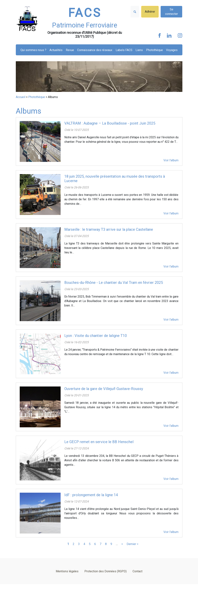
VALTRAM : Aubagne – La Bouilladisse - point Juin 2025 (109, 123)
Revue (70, 50)
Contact (137, 571)
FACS (84, 13)
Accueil (20, 97)
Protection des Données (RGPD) (105, 571)
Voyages (172, 50)
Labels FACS (124, 50)
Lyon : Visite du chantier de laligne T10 (95, 335)
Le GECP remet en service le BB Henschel (98, 442)
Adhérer (150, 11)
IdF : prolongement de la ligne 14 (91, 495)
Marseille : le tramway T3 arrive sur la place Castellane (108, 229)
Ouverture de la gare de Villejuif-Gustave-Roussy (103, 388)
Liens (139, 50)
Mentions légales (67, 571)
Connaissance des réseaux (94, 50)
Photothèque (154, 50)
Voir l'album (170, 160)
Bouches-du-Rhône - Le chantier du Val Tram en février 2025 (113, 282)
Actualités (55, 50)
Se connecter (171, 12)
